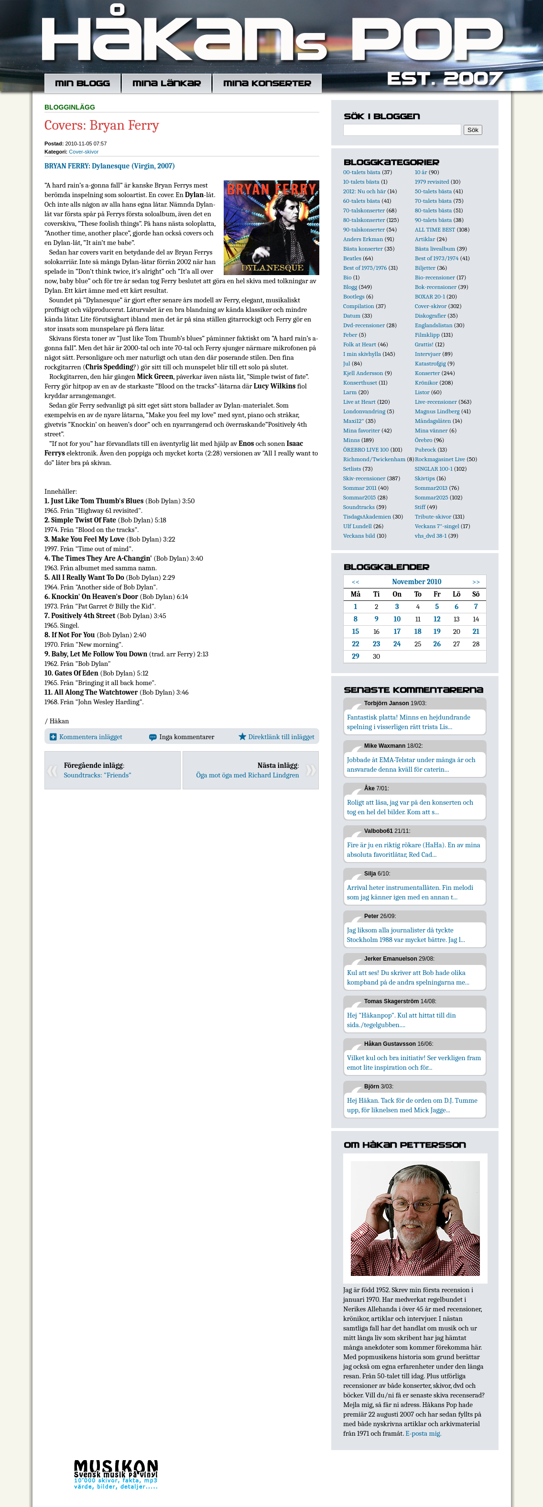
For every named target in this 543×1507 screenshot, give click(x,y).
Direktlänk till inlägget (277, 736)
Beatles (352, 258)
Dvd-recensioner (364, 325)
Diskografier (430, 315)
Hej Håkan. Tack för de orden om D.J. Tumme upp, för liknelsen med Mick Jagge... (412, 1105)
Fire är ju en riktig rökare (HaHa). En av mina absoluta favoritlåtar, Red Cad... (413, 850)
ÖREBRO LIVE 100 (366, 449)
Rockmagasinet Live (440, 459)
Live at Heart (359, 401)
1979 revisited (432, 181)
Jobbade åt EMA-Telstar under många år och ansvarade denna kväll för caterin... (411, 764)
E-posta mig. (423, 1433)
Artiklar (425, 239)
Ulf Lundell (357, 526)
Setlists (352, 468)
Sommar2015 (359, 497)
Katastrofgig (430, 363)
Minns (351, 439)
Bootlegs (354, 296)
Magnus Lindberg (437, 411)
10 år (421, 172)
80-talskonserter (364, 219)
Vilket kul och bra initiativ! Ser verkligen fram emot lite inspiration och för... (414, 1062)
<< (356, 581)
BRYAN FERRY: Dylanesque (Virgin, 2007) (109, 166)
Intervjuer (428, 353)
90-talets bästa (433, 219)
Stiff (420, 506)
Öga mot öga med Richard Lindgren (247, 775)
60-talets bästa (361, 200)
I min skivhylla (362, 353)
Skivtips (425, 478)
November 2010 (416, 581)
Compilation (358, 306)
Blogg (350, 286)
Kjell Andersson (363, 373)
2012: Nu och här (364, 191)
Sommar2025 (431, 497)
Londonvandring (364, 411)
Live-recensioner (436, 401)
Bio (347, 277)
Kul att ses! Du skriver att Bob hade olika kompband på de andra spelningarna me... (408, 977)
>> (476, 581)
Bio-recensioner (435, 277)
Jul (346, 363)
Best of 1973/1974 (436, 258)
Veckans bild (359, 535)
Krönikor (426, 382)
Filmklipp (427, 334)
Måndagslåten (433, 420)
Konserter (427, 373)
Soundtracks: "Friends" (97, 775)
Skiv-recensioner (364, 478)
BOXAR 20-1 (430, 296)
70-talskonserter (364, 210)
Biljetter (425, 267)
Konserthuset (360, 382)
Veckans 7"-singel (437, 526)
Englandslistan (434, 325)
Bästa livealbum (435, 248)
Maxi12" (353, 420)
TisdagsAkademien (367, 516)
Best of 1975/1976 (365, 267)
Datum (351, 315)
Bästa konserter (363, 248)
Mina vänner (431, 430)
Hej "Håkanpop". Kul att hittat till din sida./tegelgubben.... (401, 1020)
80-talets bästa (433, 210)
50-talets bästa (433, 191)
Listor (422, 392)
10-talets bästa (361, 181)
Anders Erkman (363, 239)
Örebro (423, 439)
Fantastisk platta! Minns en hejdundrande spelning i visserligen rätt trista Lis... (408, 722)
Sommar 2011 (360, 487)
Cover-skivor (83, 152)
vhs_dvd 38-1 (430, 535)
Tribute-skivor (433, 516)
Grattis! (424, 344)
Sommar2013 (431, 487)
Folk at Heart (359, 344)
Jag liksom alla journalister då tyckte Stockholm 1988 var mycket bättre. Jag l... (406, 935)
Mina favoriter (361, 430)
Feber (350, 334)
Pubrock (425, 449)
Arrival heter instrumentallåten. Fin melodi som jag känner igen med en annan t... (410, 892)
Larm (350, 392)
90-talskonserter (364, 229)
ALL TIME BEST (435, 229)
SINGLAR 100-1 (434, 468)
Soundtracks (359, 506)
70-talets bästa (433, 200)
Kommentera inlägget (85, 736)
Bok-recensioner (435, 286)
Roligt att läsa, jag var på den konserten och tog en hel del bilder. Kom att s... (410, 807)
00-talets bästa (361, 172)
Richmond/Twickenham (374, 459)
